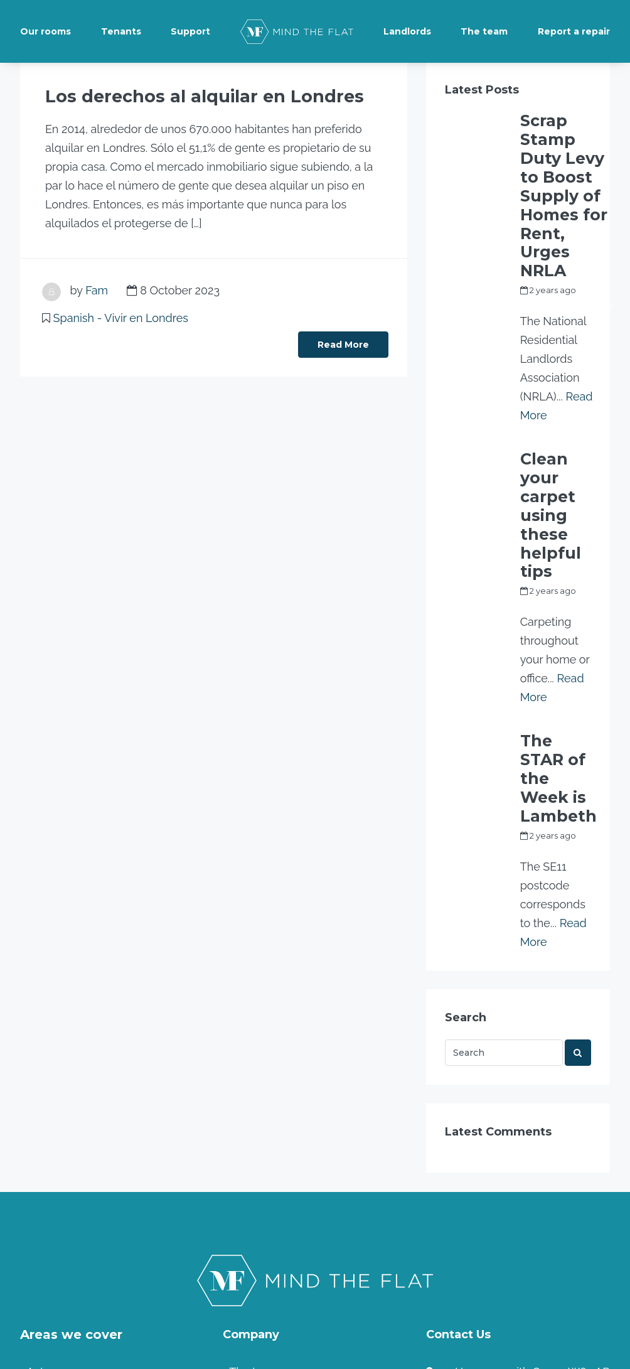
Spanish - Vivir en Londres (120, 316)
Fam (96, 288)
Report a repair (574, 31)
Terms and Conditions (285, 1203)
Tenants (121, 31)
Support (190, 31)
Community (259, 1228)
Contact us (472, 1224)
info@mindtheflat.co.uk (505, 1192)
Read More (343, 342)
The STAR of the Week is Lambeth (551, 563)
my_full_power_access (566, 198)
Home (245, 1253)
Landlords (407, 31)
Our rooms (45, 31)
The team (484, 31)
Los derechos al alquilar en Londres (163, 96)
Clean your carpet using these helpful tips (552, 369)
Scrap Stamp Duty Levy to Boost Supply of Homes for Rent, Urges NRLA (563, 143)
